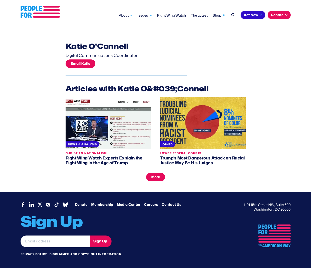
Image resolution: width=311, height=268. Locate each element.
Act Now (251, 15)
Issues (143, 15)
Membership (102, 205)
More (155, 177)
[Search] (232, 14)
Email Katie (80, 64)
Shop (217, 15)
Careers (151, 205)
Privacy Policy (34, 254)
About (124, 15)
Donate (277, 15)
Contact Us (171, 205)
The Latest (199, 15)
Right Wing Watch (171, 15)
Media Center (128, 205)
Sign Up (100, 241)
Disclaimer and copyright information (85, 254)
